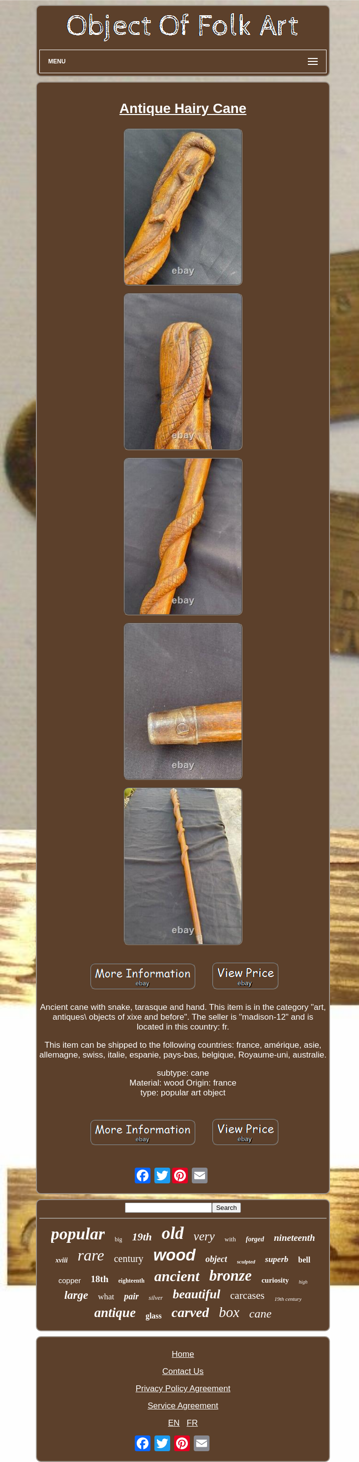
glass (154, 1316)
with (230, 1239)
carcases (247, 1295)
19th (141, 1237)
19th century (287, 1299)
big (118, 1239)
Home (183, 1354)
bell (304, 1260)
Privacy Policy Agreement (183, 1388)
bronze (230, 1275)
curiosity (275, 1280)
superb (276, 1259)
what (106, 1296)
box (229, 1312)
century (129, 1258)
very (204, 1236)
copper (70, 1280)
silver (156, 1297)
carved (190, 1312)
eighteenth (132, 1280)
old (173, 1233)
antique (115, 1312)
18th (100, 1279)
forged (255, 1239)
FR (192, 1423)
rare (91, 1255)
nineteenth (294, 1238)
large (76, 1295)
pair (131, 1296)
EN (174, 1423)
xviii (62, 1260)
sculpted (246, 1261)
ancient (177, 1276)
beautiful (196, 1294)
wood (174, 1255)
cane (260, 1313)
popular (78, 1234)
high (303, 1282)
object (216, 1259)
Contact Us (183, 1371)
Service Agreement (183, 1405)
